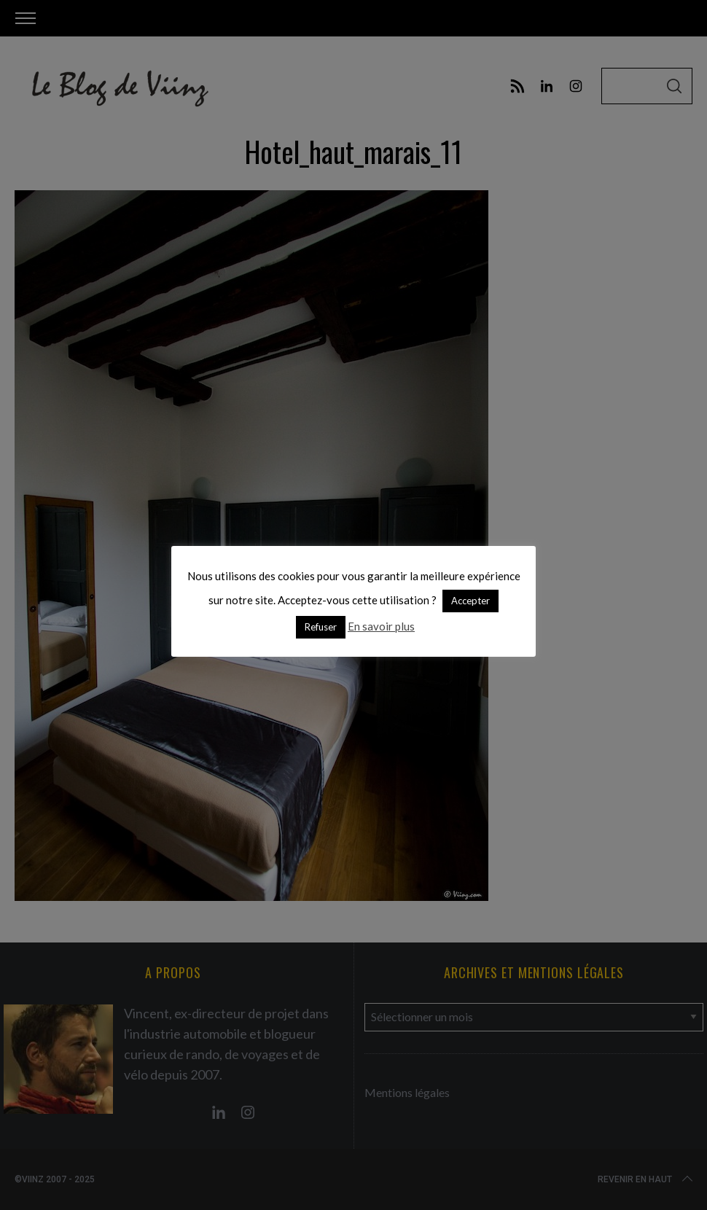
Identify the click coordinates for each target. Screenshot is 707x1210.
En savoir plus (381, 626)
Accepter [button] (470, 600)
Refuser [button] (321, 627)
